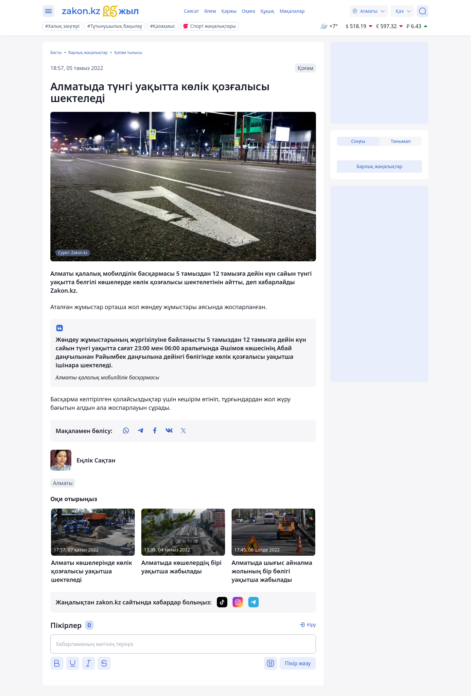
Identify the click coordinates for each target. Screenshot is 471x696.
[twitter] (183, 431)
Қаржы (229, 11)
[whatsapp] (126, 431)
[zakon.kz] (100, 11)
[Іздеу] (422, 11)
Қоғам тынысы (128, 52)
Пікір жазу (298, 663)
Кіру (311, 624)
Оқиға (248, 11)
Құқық (267, 11)
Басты (56, 52)
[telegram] (140, 431)
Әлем (210, 11)
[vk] (169, 431)
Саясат (191, 11)
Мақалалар (292, 11)
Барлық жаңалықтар (88, 52)
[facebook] (155, 431)
